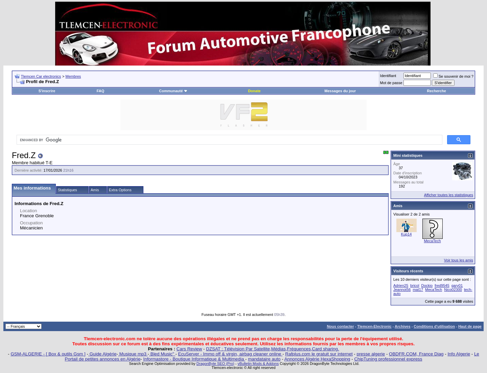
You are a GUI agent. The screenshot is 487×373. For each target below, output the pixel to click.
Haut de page (470, 326)
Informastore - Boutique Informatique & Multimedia (194, 359)
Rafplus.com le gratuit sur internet (318, 353)
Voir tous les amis (458, 260)
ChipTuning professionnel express (388, 359)
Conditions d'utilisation (434, 326)
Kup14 (406, 234)
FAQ (101, 91)
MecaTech (432, 241)
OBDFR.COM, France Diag (416, 353)
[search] (229, 140)
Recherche (436, 91)
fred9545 (442, 285)
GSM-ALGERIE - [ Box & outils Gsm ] (47, 353)
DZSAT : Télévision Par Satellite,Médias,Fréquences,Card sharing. (272, 348)
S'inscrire (47, 91)
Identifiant (388, 76)
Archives (402, 326)
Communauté (173, 91)
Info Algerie (458, 353)
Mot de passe (391, 83)
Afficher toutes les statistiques (448, 195)
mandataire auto (264, 359)
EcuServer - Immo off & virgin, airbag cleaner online (230, 353)
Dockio (427, 285)
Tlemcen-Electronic (374, 326)
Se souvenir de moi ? (453, 76)
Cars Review (189, 348)
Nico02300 (453, 290)
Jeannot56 (402, 290)
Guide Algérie (102, 353)
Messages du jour (340, 91)
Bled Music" (162, 353)
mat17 (418, 290)
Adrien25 (400, 285)
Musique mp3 (132, 353)
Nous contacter (340, 326)
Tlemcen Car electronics (41, 76)
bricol (414, 285)
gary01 (457, 285)
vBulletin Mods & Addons (258, 364)
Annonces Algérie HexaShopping (317, 359)
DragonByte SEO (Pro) (215, 364)
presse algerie (371, 353)
